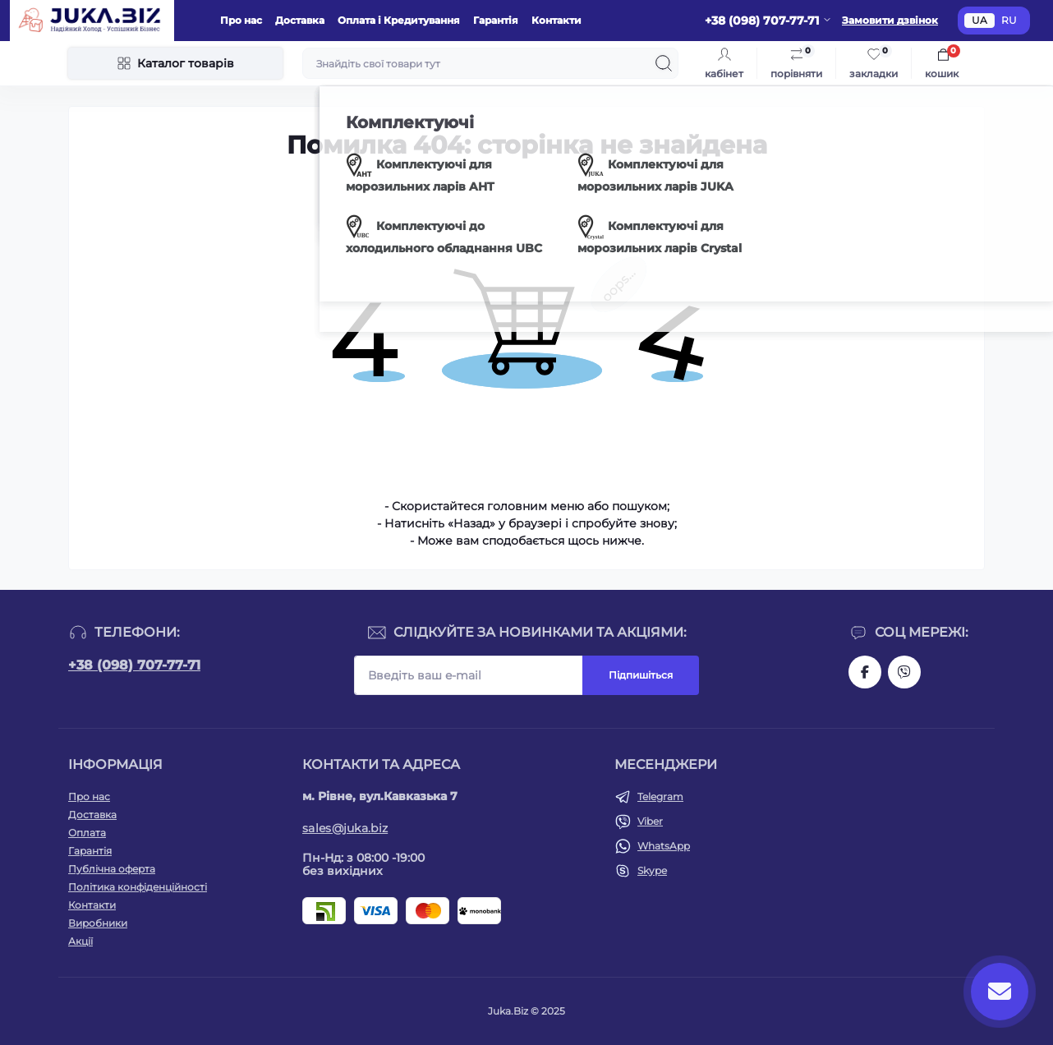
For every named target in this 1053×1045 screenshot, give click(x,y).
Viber (650, 821)
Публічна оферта (111, 869)
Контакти (556, 20)
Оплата (87, 832)
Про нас (241, 20)
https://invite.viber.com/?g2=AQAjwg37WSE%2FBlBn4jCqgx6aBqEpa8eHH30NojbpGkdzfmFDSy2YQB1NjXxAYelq (904, 672)
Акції (80, 941)
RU (1009, 20)
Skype (652, 870)
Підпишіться (641, 675)
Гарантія (495, 20)
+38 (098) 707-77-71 (134, 665)
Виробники (97, 923)
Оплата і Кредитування (399, 20)
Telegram (660, 796)
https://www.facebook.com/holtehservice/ (865, 672)
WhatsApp (663, 846)
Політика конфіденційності (137, 887)
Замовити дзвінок (890, 20)
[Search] (663, 63)
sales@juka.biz (345, 828)
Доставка (299, 20)
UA (979, 20)
